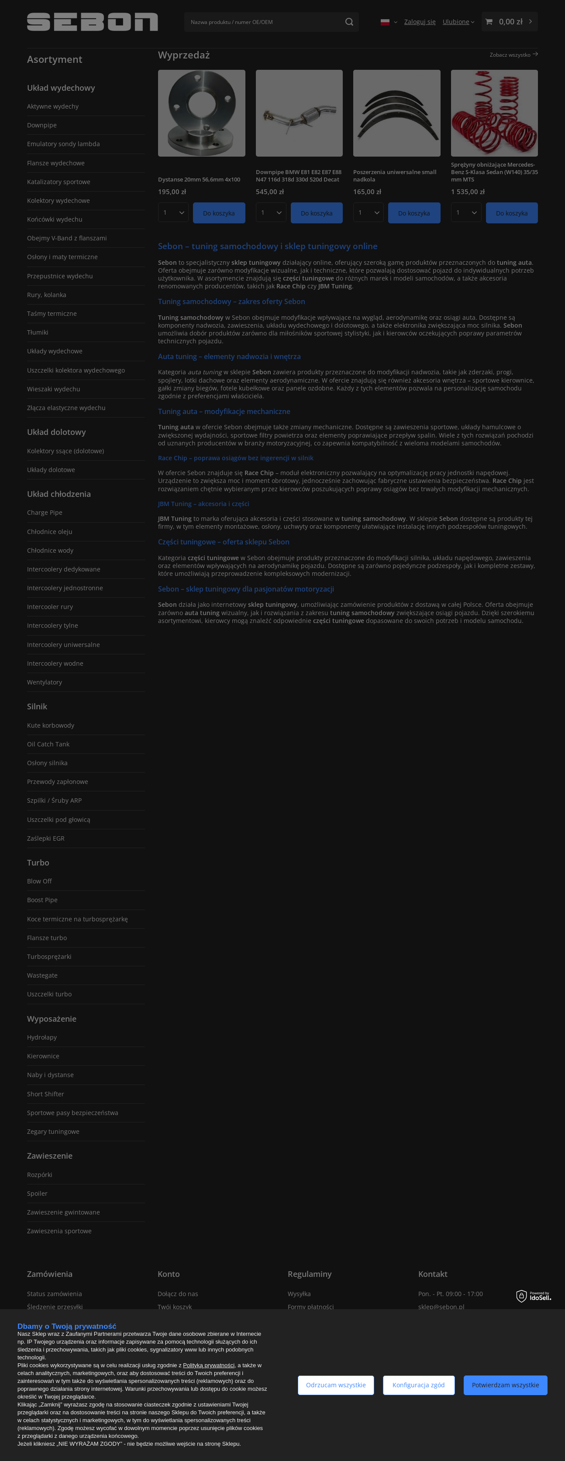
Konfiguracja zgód (419, 1385)
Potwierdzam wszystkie (505, 1385)
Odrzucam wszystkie (336, 1385)
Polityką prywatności (208, 1365)
